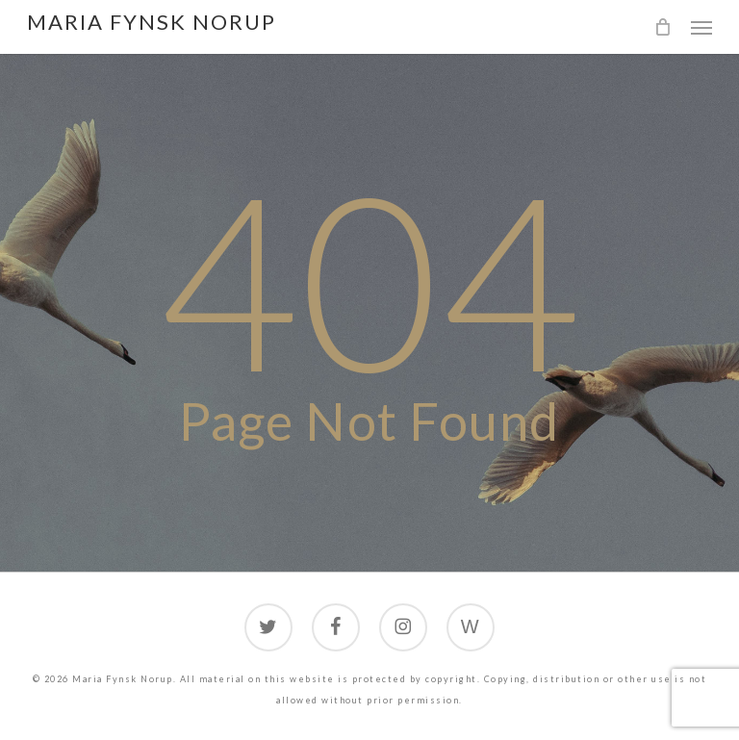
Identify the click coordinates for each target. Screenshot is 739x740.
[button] (701, 27)
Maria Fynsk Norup (151, 22)
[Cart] (663, 27)
